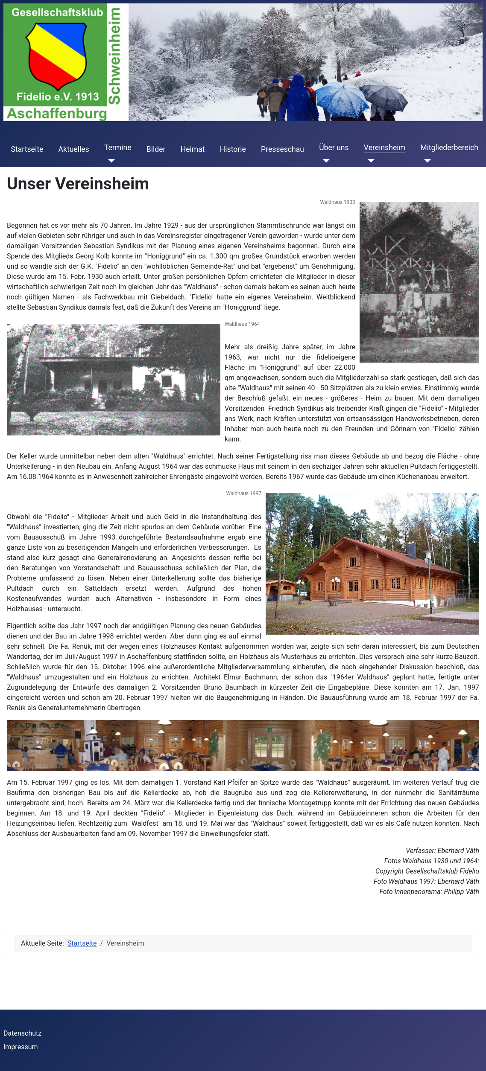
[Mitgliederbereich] (425, 160)
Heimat (193, 149)
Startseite (27, 149)
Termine (118, 147)
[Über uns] (324, 160)
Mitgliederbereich (449, 147)
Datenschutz (22, 1033)
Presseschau (282, 149)
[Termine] (109, 160)
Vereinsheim (384, 147)
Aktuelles (73, 149)
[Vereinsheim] (369, 160)
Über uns (333, 147)
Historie (233, 149)
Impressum (20, 1047)
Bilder (156, 149)
